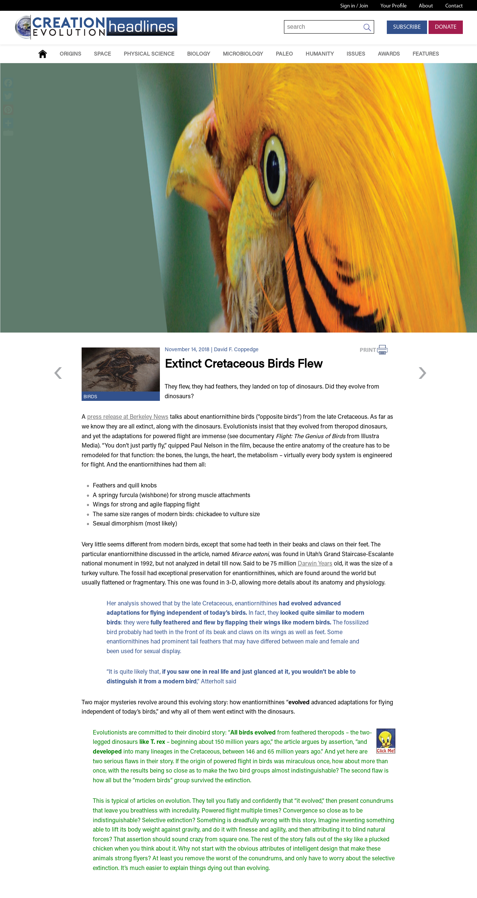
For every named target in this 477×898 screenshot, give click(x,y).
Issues (356, 54)
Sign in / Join (354, 6)
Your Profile (393, 6)
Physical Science (149, 54)
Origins (70, 54)
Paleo (284, 54)
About (426, 6)
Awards (389, 54)
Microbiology (243, 54)
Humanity (320, 54)
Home (42, 54)
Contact (454, 6)
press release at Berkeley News (127, 417)
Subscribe (407, 27)
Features (426, 54)
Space (102, 54)
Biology (198, 54)
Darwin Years (315, 564)
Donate (446, 27)
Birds (90, 397)
